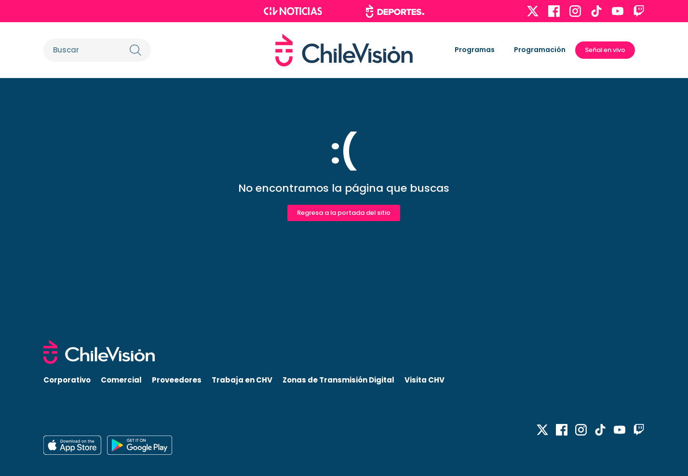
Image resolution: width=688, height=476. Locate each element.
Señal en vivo (605, 49)
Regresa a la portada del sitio (344, 212)
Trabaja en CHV (242, 380)
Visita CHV (425, 380)
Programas (475, 49)
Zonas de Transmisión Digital (338, 380)
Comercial (121, 380)
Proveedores (177, 380)
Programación (540, 49)
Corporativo (67, 380)
